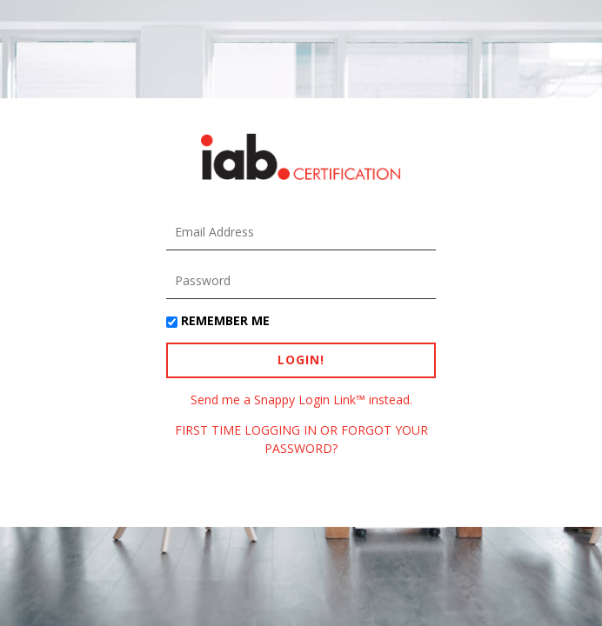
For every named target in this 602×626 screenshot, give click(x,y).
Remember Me (225, 320)
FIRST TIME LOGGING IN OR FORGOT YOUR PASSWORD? (301, 439)
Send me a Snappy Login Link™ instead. (301, 399)
